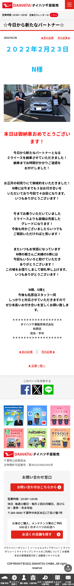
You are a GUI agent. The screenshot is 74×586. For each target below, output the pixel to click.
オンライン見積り (14, 583)
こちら (54, 14)
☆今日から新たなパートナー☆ (33, 24)
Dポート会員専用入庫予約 (45, 583)
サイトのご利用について (47, 551)
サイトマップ (24, 551)
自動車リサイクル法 (49, 555)
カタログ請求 (57, 583)
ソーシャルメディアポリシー (45, 547)
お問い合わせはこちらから (37, 487)
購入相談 (24, 583)
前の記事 (48, 38)
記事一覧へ (38, 366)
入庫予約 (33, 583)
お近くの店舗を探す (37, 534)
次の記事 (62, 38)
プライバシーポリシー (15, 547)
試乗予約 (4, 583)
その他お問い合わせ (68, 583)
